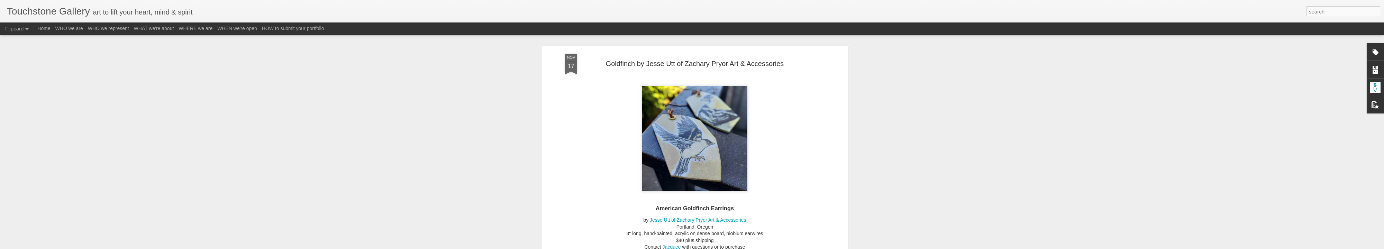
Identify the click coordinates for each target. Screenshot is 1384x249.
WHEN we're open (237, 28)
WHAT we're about (154, 28)
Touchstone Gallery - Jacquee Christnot (729, 117)
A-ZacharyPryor (611, 126)
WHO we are (69, 28)
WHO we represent (108, 28)
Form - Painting (681, 126)
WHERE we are (195, 28)
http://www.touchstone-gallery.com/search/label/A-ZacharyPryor (681, 92)
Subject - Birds (796, 126)
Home (43, 28)
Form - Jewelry (646, 126)
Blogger (713, 245)
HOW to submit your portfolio (293, 28)
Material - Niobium (758, 126)
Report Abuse (734, 245)
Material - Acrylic (718, 126)
